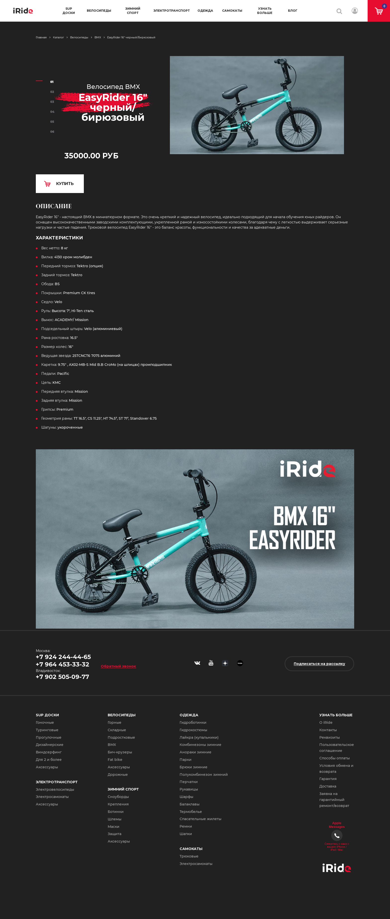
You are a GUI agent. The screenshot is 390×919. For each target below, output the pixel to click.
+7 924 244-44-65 (63, 656)
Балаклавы (189, 804)
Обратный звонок (118, 666)
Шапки (186, 834)
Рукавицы (189, 789)
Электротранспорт (171, 10)
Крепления (118, 804)
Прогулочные (48, 737)
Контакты (328, 730)
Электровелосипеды (55, 789)
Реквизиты (329, 737)
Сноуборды (118, 796)
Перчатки (189, 782)
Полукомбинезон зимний (204, 774)
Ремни (186, 826)
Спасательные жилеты (200, 819)
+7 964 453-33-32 (62, 664)
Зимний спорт (132, 11)
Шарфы (186, 796)
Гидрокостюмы (193, 730)
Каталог (58, 37)
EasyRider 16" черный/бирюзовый (131, 37)
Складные (117, 730)
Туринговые (47, 730)
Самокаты (232, 10)
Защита (114, 834)
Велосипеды (99, 10)
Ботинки (116, 811)
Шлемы (114, 819)
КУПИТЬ (65, 183)
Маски (113, 826)
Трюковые (189, 856)
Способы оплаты (334, 758)
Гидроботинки (193, 722)
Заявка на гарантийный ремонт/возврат (334, 799)
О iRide (326, 722)
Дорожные (118, 774)
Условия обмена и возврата (336, 768)
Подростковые (121, 737)
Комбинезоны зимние (200, 744)
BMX (98, 37)
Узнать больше (264, 11)
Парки (186, 759)
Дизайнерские (49, 744)
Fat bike (115, 759)
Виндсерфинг (49, 752)
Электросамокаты (52, 796)
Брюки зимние (193, 767)
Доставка (327, 786)
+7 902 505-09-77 (62, 676)
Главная (41, 37)
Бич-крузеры (120, 752)
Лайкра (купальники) (199, 737)
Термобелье (191, 811)
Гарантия (328, 779)
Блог (292, 10)
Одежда (205, 10)
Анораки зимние (195, 752)
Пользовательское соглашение (336, 747)
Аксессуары (47, 767)
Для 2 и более (49, 759)
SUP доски (68, 11)
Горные (114, 722)
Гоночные (45, 722)
